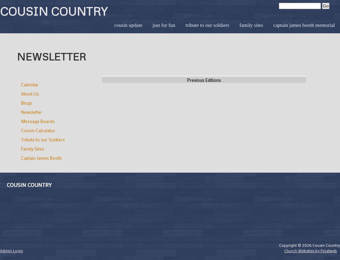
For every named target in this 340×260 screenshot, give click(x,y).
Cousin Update (128, 25)
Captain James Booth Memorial (304, 25)
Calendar (29, 84)
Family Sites (251, 25)
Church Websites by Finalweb (310, 250)
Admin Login (11, 250)
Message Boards (38, 121)
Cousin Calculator (38, 130)
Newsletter (31, 112)
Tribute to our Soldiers (207, 25)
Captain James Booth (41, 158)
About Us (30, 94)
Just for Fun (164, 25)
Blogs (26, 103)
